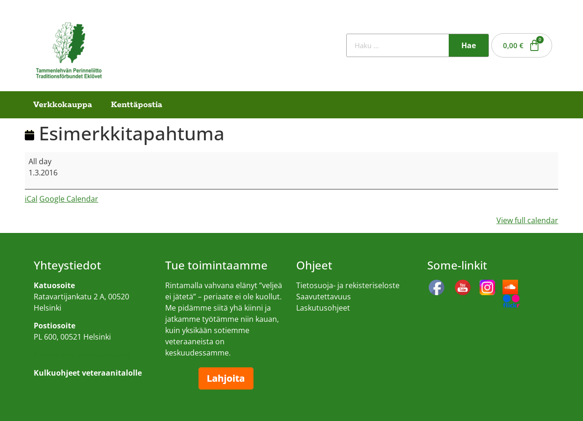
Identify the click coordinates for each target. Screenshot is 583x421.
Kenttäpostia (136, 105)
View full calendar (527, 220)
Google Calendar (68, 199)
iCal (31, 199)
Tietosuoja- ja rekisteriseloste (348, 285)
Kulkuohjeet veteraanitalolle (83, 354)
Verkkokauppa (62, 105)
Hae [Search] (468, 45)
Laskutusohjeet (323, 308)
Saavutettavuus (323, 296)
